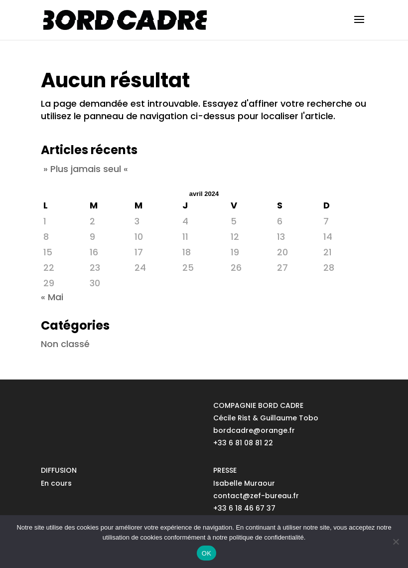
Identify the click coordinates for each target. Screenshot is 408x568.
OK (206, 553)
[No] (396, 542)
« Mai (52, 297)
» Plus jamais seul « (86, 169)
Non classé (65, 344)
